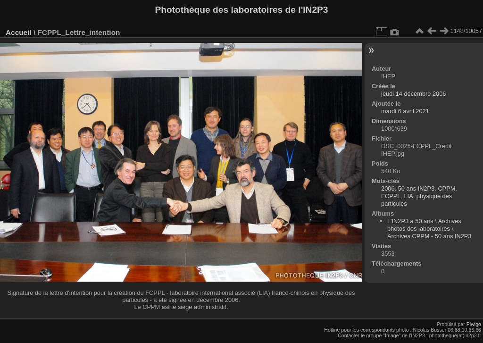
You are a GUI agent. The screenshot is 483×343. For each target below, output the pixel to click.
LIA (408, 196)
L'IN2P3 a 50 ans (410, 221)
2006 (387, 188)
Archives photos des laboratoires (424, 225)
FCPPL (390, 196)
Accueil (19, 32)
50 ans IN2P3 (416, 188)
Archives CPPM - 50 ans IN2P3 (429, 236)
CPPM (446, 188)
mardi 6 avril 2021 (405, 111)
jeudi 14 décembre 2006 (413, 93)
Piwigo (473, 324)
